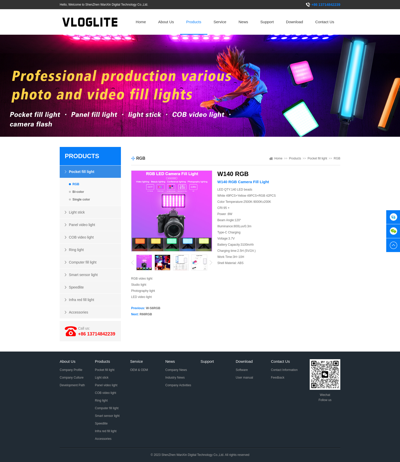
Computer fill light (82, 262)
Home (141, 22)
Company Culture (71, 377)
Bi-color (78, 192)
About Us (166, 22)
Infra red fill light (81, 300)
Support (267, 22)
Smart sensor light (83, 275)
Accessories (78, 312)
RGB (75, 184)
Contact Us (324, 22)
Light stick (77, 212)
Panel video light (82, 225)
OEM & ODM (139, 370)
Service (220, 22)
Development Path (72, 385)
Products (193, 22)
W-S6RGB (153, 308)
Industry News (175, 377)
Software (242, 370)
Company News (176, 370)
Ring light (76, 250)
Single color (81, 199)
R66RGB (146, 314)
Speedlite (76, 287)
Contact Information (284, 370)
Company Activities (178, 385)
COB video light (81, 237)
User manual (244, 377)
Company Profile (71, 370)
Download (294, 22)
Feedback (277, 377)
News (243, 22)
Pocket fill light (81, 172)
